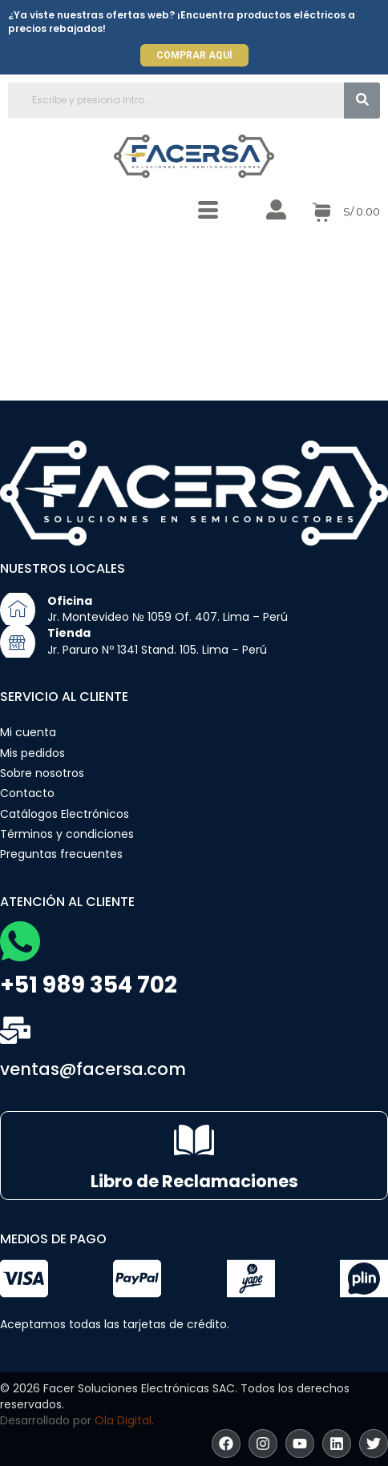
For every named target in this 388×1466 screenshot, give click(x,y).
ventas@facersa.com (93, 1069)
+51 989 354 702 (88, 985)
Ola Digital (123, 1420)
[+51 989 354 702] (20, 941)
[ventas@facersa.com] (15, 1030)
